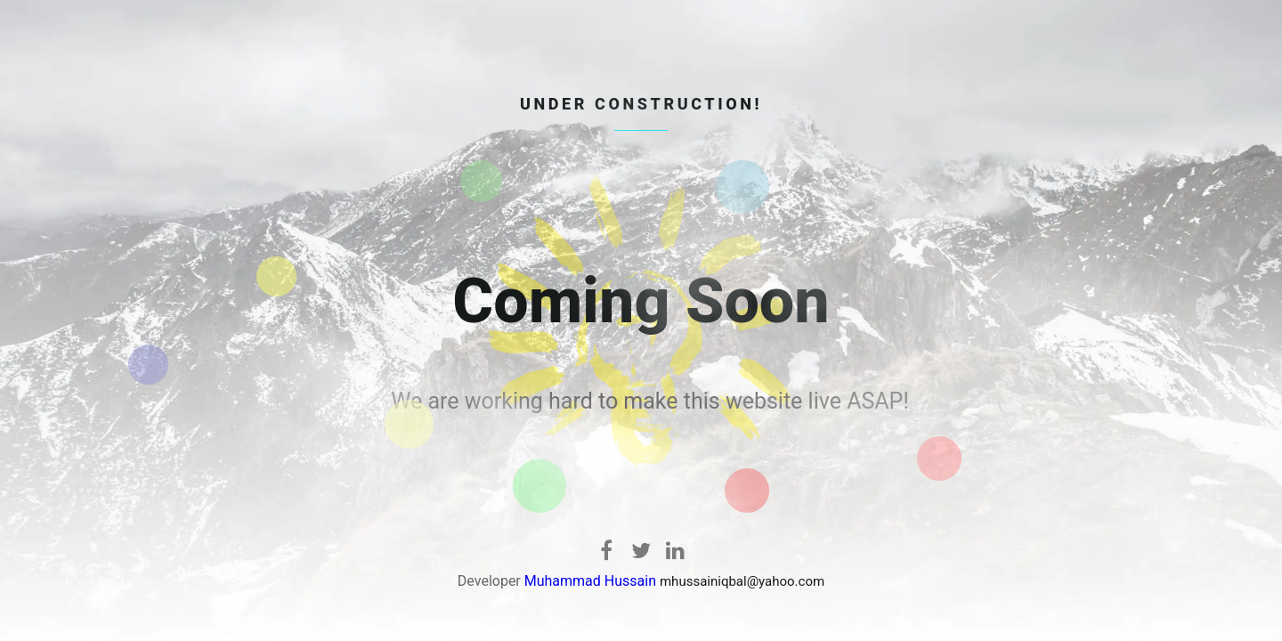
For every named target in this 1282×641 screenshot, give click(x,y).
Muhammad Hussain (590, 580)
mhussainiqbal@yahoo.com (742, 581)
